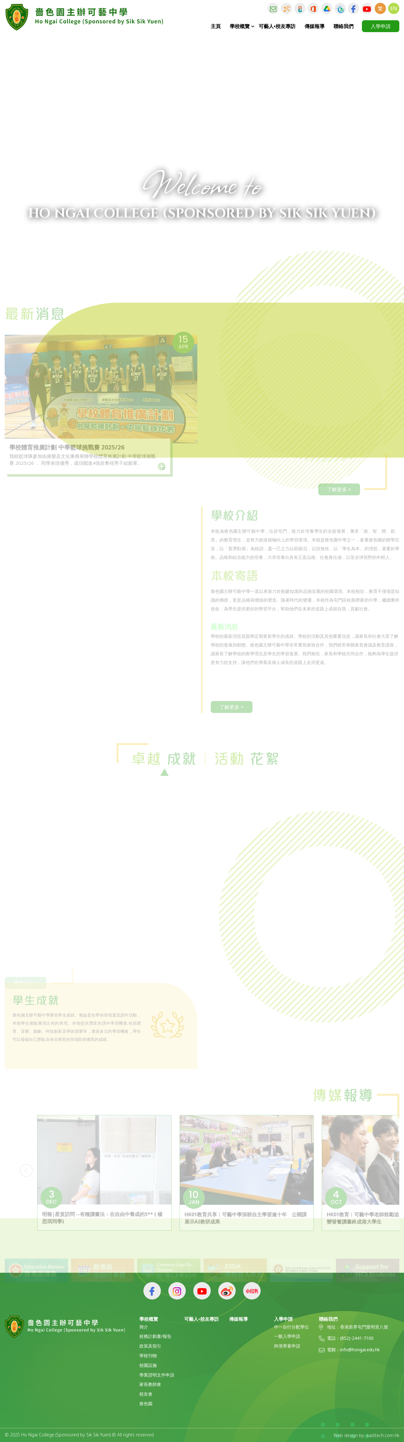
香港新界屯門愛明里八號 (364, 1327)
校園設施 (148, 1365)
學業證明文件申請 (156, 1375)
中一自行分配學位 (291, 1327)
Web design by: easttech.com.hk (366, 1435)
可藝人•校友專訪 (277, 26)
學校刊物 (148, 1355)
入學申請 (381, 26)
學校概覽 (240, 26)
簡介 (143, 1327)
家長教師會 (150, 1384)
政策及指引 (150, 1346)
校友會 (145, 1394)
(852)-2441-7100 (356, 1338)
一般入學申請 (287, 1336)
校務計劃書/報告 (155, 1336)
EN (393, 8)
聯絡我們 (344, 26)
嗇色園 (145, 1403)
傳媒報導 (315, 26)
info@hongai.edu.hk (360, 1350)
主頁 (216, 26)
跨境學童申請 (287, 1346)
